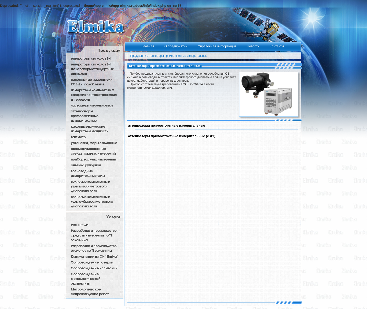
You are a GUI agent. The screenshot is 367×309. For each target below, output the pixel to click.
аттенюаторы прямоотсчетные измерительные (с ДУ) (171, 136)
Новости (253, 46)
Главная (148, 46)
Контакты (277, 46)
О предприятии (176, 46)
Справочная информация (218, 46)
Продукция (137, 55)
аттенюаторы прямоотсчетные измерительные (177, 55)
